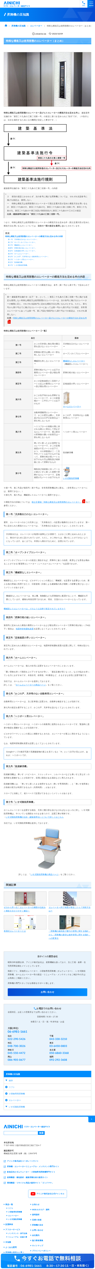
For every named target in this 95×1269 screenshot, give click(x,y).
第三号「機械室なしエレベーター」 (20, 245)
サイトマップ (37, 1246)
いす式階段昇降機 (17, 1107)
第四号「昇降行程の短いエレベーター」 (22, 248)
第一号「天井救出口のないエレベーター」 (23, 239)
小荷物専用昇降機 (17, 1094)
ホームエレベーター (72, 406)
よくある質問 (11, 1247)
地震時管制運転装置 (25, 629)
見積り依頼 (36, 1220)
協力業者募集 (37, 1240)
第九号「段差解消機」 (16, 262)
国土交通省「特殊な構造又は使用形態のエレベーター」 (57, 502)
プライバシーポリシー (41, 1251)
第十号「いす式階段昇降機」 (18, 265)
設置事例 (9, 1224)
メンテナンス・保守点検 (17, 1233)
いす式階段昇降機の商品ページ (44, 874)
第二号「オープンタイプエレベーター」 (22, 242)
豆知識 (8, 1242)
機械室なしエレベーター (74, 361)
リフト (12, 1087)
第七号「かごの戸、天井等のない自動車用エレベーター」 (28, 256)
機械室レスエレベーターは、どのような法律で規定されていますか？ (35, 609)
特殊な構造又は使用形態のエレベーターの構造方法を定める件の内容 (34, 236)
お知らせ (36, 1204)
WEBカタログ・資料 (41, 1210)
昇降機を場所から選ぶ (14, 1252)
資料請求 (36, 1215)
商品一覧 (9, 1204)
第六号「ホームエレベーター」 (19, 254)
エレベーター (15, 1100)
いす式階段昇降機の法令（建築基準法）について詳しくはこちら (35, 817)
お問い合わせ (47, 992)
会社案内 (36, 1235)
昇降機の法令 (37, 1225)
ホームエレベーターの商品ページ (31, 685)
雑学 (11, 1080)
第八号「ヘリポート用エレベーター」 (21, 259)
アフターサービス (12, 1230)
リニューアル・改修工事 (17, 1237)
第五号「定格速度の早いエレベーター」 (22, 251)
